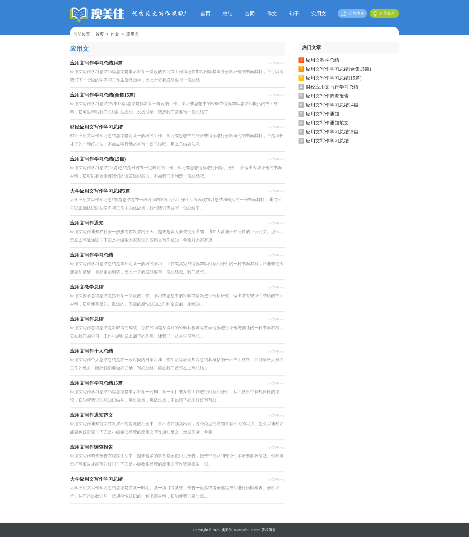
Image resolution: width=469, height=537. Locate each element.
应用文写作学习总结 (327, 140)
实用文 (318, 13)
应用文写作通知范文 (327, 122)
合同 (250, 13)
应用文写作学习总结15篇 (332, 131)
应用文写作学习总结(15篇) (334, 77)
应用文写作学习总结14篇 (332, 104)
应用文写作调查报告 (327, 95)
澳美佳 (226, 530)
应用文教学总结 (322, 60)
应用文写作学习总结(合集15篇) (338, 69)
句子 (294, 13)
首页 (205, 13)
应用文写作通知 (322, 113)
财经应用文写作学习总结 (332, 86)
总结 (228, 13)
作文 (272, 13)
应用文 (132, 34)
